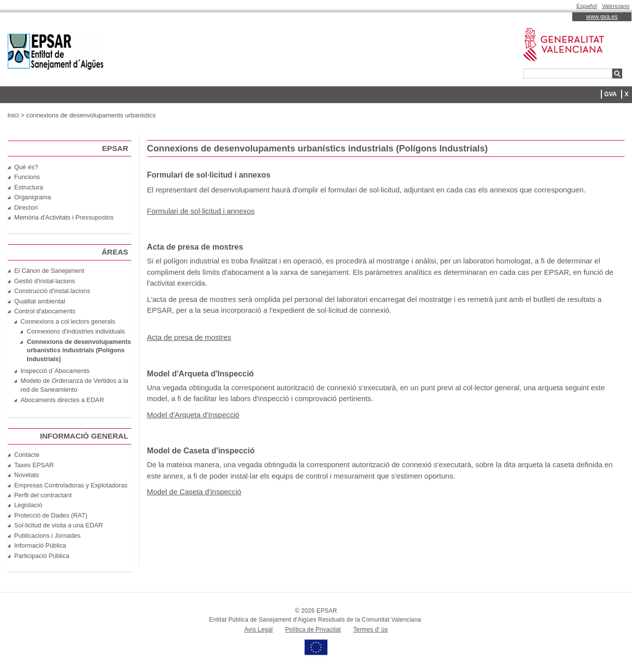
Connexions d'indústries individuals (76, 331)
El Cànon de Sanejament (49, 270)
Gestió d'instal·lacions (44, 281)
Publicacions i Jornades (47, 535)
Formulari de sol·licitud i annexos (201, 211)
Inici (13, 115)
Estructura (28, 187)
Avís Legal (258, 629)
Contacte (27, 454)
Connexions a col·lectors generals (68, 321)
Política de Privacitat (313, 629)
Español (587, 6)
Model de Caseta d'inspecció (194, 491)
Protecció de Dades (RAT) (50, 515)
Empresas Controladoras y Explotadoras (70, 485)
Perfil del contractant (43, 495)
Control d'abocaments (45, 311)
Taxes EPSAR (34, 465)
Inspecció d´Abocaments (55, 370)
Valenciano (616, 6)
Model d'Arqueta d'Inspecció (193, 414)
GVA (610, 94)
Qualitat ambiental (39, 301)
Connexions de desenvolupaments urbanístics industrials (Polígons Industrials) (79, 350)
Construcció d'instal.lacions (52, 291)
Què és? (26, 167)
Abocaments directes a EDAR (62, 400)
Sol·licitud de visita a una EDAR (58, 525)
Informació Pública (40, 545)
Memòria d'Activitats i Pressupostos (64, 217)
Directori (26, 207)
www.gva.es (602, 16)
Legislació (28, 505)
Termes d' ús (370, 629)
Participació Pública (42, 555)
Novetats (26, 475)
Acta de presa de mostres (189, 337)
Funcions (27, 177)
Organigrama (32, 197)
